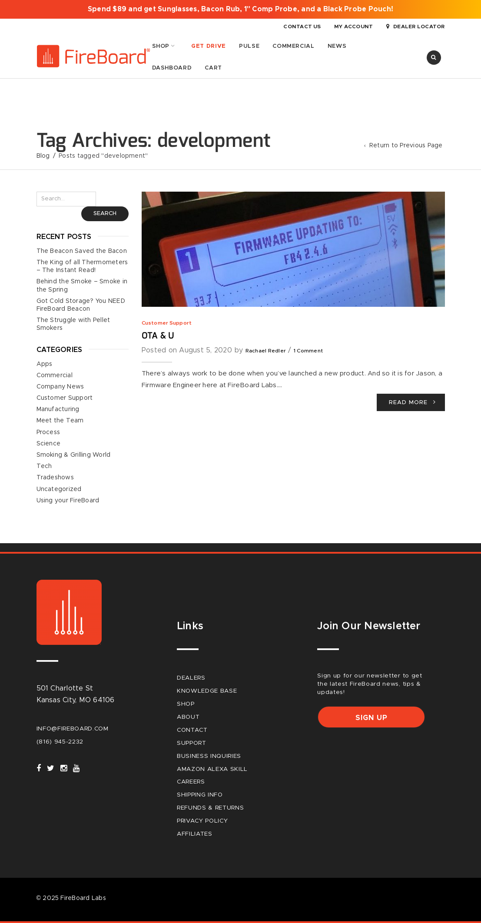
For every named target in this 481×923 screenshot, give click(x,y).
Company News (60, 386)
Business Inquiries (209, 756)
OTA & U (158, 336)
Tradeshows (55, 478)
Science (48, 443)
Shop (161, 46)
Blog (43, 156)
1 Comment (308, 350)
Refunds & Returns (210, 808)
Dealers (191, 678)
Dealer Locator (415, 26)
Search (104, 213)
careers (191, 782)
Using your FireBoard (68, 500)
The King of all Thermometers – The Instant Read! (82, 266)
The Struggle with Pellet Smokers (73, 324)
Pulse (249, 46)
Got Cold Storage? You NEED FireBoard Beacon (80, 305)
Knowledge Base (207, 691)
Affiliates (194, 834)
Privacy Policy (202, 821)
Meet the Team (60, 421)
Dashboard (172, 67)
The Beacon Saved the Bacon (81, 251)
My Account (353, 26)
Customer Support (167, 322)
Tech (44, 466)
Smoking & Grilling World (73, 455)
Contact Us (302, 26)
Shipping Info (200, 795)
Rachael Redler (265, 350)
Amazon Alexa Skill (212, 769)
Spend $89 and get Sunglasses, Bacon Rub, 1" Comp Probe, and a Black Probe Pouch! (240, 9)
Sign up (371, 717)
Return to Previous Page (406, 146)
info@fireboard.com (72, 728)
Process (48, 432)
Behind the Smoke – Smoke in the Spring (81, 285)
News (337, 46)
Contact (192, 730)
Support (191, 743)
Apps (44, 364)
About (188, 717)
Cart (213, 67)
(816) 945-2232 (60, 741)
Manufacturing (58, 409)
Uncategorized (59, 489)
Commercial (293, 46)
